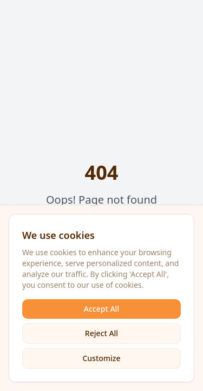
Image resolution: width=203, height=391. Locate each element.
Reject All (101, 333)
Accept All (101, 309)
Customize (101, 358)
